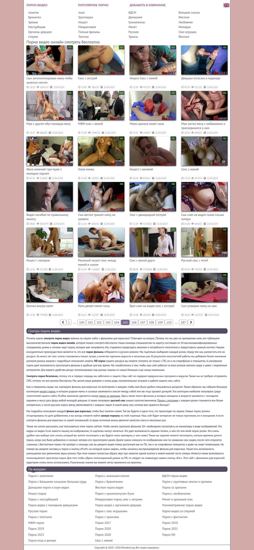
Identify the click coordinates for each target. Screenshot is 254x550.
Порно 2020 (103, 529)
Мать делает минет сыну (94, 306)
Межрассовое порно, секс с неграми (118, 499)
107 (142, 322)
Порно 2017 (103, 523)
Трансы (133, 37)
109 (160, 322)
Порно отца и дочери (42, 540)
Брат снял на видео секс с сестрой (152, 306)
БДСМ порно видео (174, 476)
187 (183, 322)
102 (99, 322)
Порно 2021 (170, 529)
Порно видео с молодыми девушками (53, 505)
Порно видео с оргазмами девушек (118, 505)
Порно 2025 (36, 535)
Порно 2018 (170, 523)
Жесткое (184, 17)
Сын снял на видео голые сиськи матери (202, 217)
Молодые (185, 27)
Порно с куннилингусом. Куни (114, 493)
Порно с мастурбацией (43, 499)
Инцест (83, 22)
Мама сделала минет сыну (147, 124)
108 (151, 322)
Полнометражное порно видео (182, 505)
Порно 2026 (103, 535)
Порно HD (168, 535)
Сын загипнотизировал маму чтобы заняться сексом (49, 80)
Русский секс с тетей (194, 260)
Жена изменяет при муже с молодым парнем (44, 171)
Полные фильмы (89, 32)
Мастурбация (36, 27)
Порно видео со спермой (178, 511)
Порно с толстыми (40, 517)
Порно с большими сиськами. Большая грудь (57, 482)
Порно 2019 (36, 529)
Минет (132, 27)
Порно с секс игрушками (111, 511)
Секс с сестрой (87, 78)
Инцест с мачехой (141, 169)
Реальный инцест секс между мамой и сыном (97, 262)
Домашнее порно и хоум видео (48, 487)
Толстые (83, 37)
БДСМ (132, 12)
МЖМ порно (36, 523)
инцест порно (47, 391)
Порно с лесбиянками (176, 493)
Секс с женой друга (142, 260)
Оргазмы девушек (40, 32)
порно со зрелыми (109, 395)
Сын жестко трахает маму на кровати (96, 217)
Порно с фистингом (175, 517)
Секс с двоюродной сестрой (148, 215)
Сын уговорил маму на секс (199, 306)
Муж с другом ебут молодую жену (48, 124)
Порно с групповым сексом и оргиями (187, 482)
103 (107, 322)
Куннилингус (136, 22)
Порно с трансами (107, 517)
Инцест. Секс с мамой (143, 78)
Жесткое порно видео (109, 487)
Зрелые (33, 22)
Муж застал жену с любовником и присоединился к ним (203, 126)
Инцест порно (37, 493)
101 (90, 322)
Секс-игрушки (187, 32)
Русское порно (37, 511)
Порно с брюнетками (109, 482)
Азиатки (33, 12)
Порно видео (36, 5)
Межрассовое (87, 27)
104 (116, 322)
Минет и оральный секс (177, 499)
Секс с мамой (190, 169)
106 (134, 322)
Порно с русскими (167, 400)
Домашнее (135, 17)
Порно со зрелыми (174, 487)
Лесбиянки (186, 22)
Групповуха (85, 17)
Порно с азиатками (40, 476)
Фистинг (184, 37)
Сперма (33, 37)
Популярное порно (93, 5)
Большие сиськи (189, 12)
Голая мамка (86, 169)
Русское (133, 32)
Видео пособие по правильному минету (47, 217)
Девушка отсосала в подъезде (200, 78)
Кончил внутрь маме (39, 306)
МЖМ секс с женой (90, 124)
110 (168, 322)
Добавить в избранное (148, 5)
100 (81, 322)
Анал (81, 12)
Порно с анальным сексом (112, 476)
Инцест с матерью (38, 260)
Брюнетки (34, 17)
